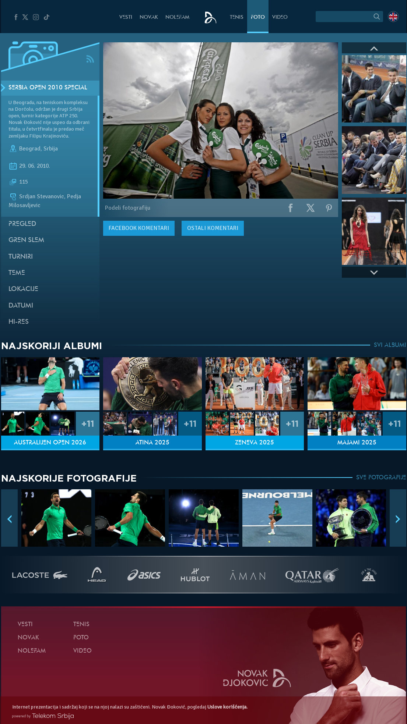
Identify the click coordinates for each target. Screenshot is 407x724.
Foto (258, 17)
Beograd (30, 148)
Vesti (125, 17)
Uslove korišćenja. (227, 707)
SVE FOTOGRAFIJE (381, 478)
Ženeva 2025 (254, 443)
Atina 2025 (152, 443)
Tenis (236, 17)
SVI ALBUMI (390, 345)
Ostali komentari (212, 228)
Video (280, 17)
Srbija (50, 148)
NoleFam (177, 17)
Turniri (20, 256)
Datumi (20, 305)
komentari (139, 228)
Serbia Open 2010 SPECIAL (47, 88)
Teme (16, 273)
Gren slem (26, 240)
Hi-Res (18, 322)
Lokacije (23, 289)
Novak (149, 17)
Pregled (22, 224)
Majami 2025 (356, 443)
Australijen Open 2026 (50, 443)
